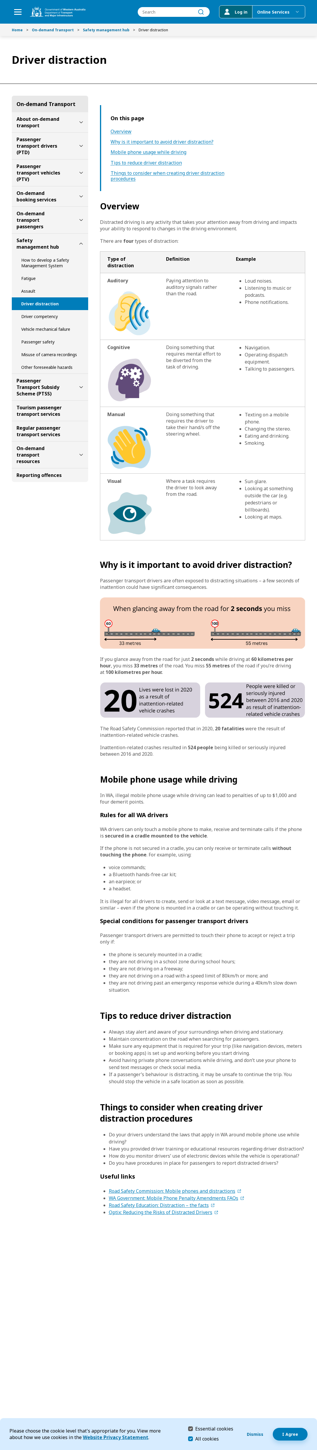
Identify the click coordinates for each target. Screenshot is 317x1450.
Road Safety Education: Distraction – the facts (159, 1205)
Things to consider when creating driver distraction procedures (167, 176)
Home (17, 29)
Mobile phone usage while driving (148, 152)
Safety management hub (106, 29)
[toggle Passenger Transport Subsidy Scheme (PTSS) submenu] (81, 387)
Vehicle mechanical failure (45, 329)
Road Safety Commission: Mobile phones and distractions (172, 1191)
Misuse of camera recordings (49, 354)
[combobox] (174, 12)
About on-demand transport (38, 122)
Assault (28, 291)
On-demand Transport (53, 29)
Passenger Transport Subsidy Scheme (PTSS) (38, 387)
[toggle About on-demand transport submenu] (81, 122)
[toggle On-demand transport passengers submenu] (81, 220)
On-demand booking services (36, 196)
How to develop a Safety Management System (45, 262)
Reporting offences (39, 475)
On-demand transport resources (31, 455)
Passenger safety (38, 342)
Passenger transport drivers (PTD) (37, 146)
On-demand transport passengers (31, 220)
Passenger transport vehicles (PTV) (38, 173)
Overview (121, 131)
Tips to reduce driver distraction (146, 163)
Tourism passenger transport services (39, 410)
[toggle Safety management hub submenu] (81, 244)
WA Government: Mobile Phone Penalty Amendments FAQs (173, 1198)
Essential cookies (214, 1428)
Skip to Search (1, 1)
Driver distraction (40, 304)
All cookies (207, 1439)
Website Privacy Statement (115, 1437)
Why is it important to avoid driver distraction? (162, 142)
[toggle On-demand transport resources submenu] (81, 455)
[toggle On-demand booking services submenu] (81, 196)
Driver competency (39, 316)
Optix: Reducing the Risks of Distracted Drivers (160, 1212)
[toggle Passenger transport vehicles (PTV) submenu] (81, 173)
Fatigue (28, 278)
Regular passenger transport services (38, 431)
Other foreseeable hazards (47, 367)
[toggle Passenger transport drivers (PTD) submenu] (81, 146)
